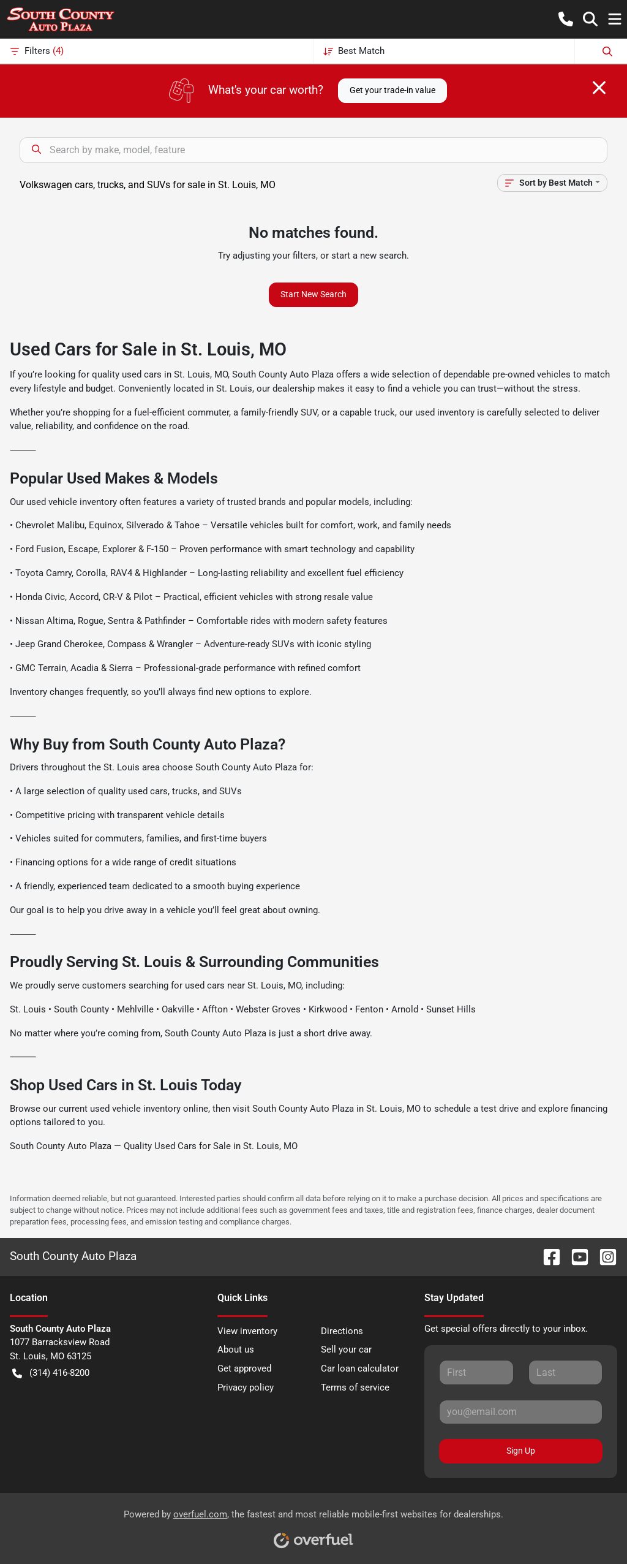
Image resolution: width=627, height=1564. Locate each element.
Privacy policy (245, 1387)
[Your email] (521, 1412)
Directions (342, 1331)
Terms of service (355, 1387)
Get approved (244, 1368)
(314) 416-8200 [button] (50, 1373)
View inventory (247, 1331)
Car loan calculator (360, 1368)
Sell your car (346, 1349)
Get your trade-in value (392, 90)
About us (235, 1349)
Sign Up (520, 1451)
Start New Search (313, 294)
